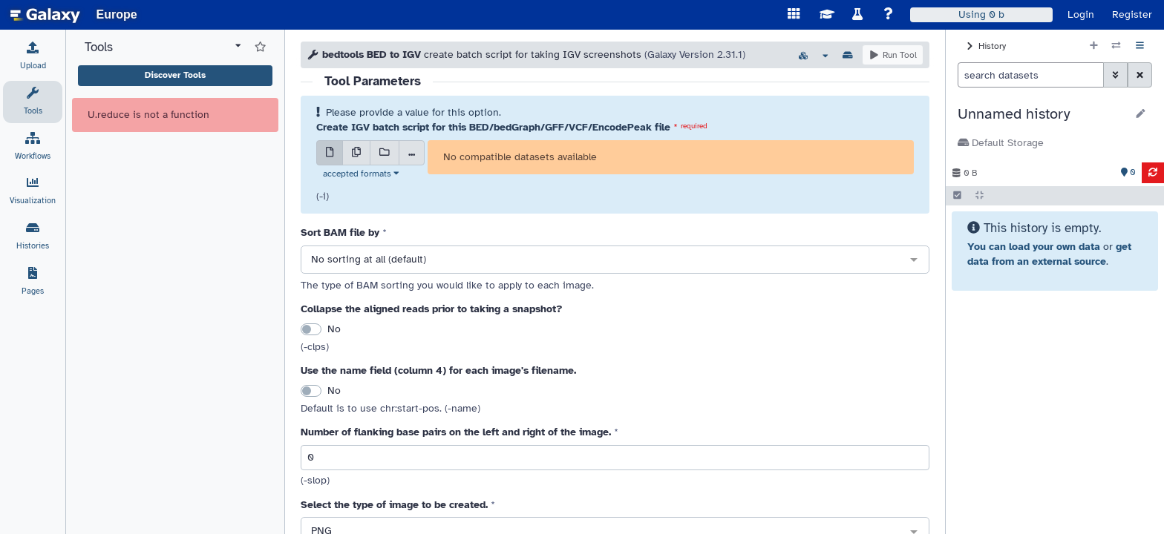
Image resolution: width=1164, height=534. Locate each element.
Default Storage (1001, 142)
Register (1132, 14)
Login (1080, 14)
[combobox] (615, 260)
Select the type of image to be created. (394, 504)
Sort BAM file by (340, 232)
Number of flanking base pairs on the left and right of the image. (456, 432)
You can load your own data (1033, 246)
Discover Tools (175, 75)
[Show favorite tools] (260, 47)
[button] (1042, 114)
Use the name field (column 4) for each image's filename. (438, 370)
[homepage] (45, 15)
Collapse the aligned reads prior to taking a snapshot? (432, 309)
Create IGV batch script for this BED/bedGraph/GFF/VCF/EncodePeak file (493, 127)
